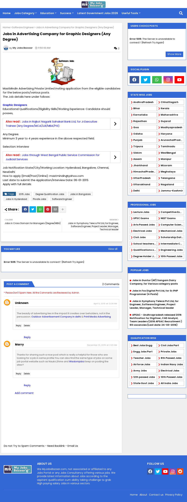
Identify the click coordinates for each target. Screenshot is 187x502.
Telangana (168, 178)
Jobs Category (24, 13)
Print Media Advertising (97, 316)
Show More (174, 54)
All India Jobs (169, 383)
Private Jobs (39, 199)
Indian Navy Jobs (172, 364)
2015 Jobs (24, 194)
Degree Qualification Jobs (50, 194)
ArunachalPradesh (172, 140)
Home (7, 13)
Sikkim (137, 153)
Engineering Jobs (172, 250)
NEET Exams (168, 218)
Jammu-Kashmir (172, 190)
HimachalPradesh (145, 171)
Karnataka (140, 114)
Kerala (165, 108)
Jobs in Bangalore (80, 194)
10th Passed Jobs (171, 256)
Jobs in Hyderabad (16, 199)
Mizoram (166, 165)
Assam (137, 159)
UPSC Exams (141, 218)
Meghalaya (168, 171)
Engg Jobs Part (142, 351)
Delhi (136, 190)
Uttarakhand (141, 184)
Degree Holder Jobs (145, 256)
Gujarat (166, 121)
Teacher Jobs (141, 358)
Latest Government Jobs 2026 (97, 13)
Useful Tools (130, 13)
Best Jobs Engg (142, 345)
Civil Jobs (139, 237)
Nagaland (167, 184)
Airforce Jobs (141, 364)
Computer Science (172, 224)
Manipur (166, 159)
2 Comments (110, 284)
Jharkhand (140, 165)
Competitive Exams (172, 212)
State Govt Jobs (143, 383)
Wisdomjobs (76, 361)
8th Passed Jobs (171, 358)
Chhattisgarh (169, 102)
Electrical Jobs (142, 231)
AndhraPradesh (143, 102)
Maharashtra (169, 114)
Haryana (166, 134)
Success (65, 13)
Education (47, 13)
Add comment (24, 393)
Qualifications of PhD (145, 250)
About (143, 495)
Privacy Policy (173, 495)
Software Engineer (23, 27)
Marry (19, 344)
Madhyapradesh (171, 127)
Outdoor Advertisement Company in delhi (56, 316)
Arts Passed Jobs (144, 224)
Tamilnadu (168, 146)
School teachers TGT (145, 243)
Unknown (21, 303)
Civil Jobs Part (170, 345)
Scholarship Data (172, 237)
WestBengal (168, 153)
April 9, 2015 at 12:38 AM (105, 303)
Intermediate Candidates (172, 243)
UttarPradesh (142, 178)
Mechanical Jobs (171, 231)
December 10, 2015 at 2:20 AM (102, 345)
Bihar (136, 108)
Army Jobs (140, 370)
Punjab (137, 140)
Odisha (138, 134)
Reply (18, 325)
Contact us (156, 495)
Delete (27, 325)
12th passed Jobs (144, 377)
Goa (136, 127)
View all (112, 249)
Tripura (138, 146)
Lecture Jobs (141, 212)
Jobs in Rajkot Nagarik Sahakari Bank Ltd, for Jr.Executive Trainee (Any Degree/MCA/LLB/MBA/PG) (51, 124)
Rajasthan (140, 121)
